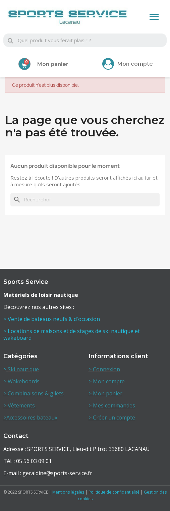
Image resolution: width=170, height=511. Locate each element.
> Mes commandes (112, 405)
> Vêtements (19, 405)
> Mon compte (107, 381)
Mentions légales (68, 492)
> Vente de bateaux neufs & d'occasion (52, 319)
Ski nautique (22, 369)
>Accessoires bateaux (30, 417)
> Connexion (104, 369)
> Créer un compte (112, 417)
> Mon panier (105, 393)
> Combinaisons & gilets (33, 393)
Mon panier (52, 64)
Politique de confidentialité (114, 492)
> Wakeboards (21, 381)
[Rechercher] (85, 199)
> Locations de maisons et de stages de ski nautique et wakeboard (71, 334)
